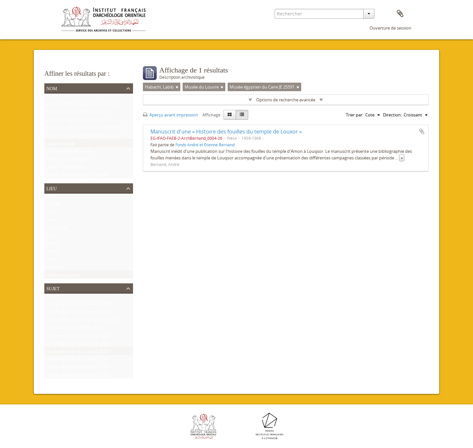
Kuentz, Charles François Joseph (76, 176)
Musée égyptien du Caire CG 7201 (78, 368)
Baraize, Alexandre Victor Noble (76, 113)
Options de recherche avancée (285, 100)
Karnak (52, 205)
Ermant (53, 245)
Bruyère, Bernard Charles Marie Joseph (83, 137)
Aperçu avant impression (170, 115)
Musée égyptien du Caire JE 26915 (78, 345)
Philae (51, 252)
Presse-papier (400, 14)
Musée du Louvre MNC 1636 (73, 329)
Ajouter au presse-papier (421, 131)
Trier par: (354, 115)
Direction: (392, 115)
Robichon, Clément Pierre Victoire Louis (84, 129)
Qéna (51, 221)
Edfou (51, 213)
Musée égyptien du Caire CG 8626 (78, 313)
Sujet (52, 288)
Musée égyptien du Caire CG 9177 (78, 360)
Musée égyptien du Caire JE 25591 (78, 353)
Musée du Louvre (63, 276)
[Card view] (229, 115)
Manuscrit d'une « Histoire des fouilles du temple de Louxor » (226, 131)
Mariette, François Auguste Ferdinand (82, 105)
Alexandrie (56, 229)
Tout (50, 97)
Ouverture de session (390, 28)
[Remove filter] (177, 87)
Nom (51, 88)
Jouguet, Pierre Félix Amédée (73, 121)
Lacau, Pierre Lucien (65, 168)
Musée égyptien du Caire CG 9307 (78, 337)
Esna (50, 237)
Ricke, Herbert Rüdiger (67, 160)
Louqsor (54, 268)
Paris (50, 260)
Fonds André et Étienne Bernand (205, 144)
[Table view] (242, 115)
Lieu (51, 188)
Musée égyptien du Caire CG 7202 (78, 376)
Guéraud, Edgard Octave (69, 152)
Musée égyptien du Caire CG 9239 (78, 305)
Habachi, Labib (60, 145)
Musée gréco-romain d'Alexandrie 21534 (85, 321)
